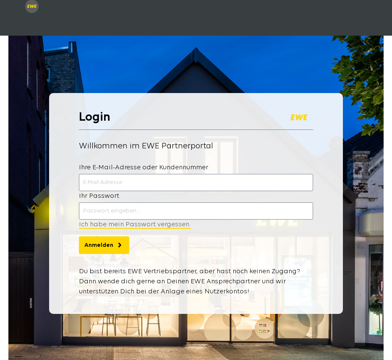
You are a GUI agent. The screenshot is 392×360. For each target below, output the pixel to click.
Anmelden (104, 243)
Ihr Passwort (99, 196)
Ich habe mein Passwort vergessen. (135, 224)
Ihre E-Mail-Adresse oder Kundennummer (143, 167)
